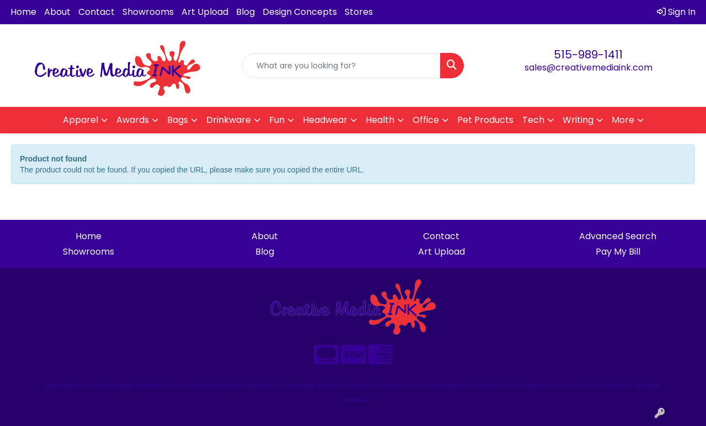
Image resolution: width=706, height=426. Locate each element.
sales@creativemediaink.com (588, 67)
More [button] (623, 120)
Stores (359, 12)
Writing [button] (578, 120)
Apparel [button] (80, 120)
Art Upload (204, 12)
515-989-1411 (588, 54)
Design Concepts (300, 12)
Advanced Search (617, 236)
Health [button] (380, 120)
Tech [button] (533, 120)
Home (23, 12)
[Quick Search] (341, 65)
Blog (245, 12)
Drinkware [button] (228, 120)
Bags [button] (177, 120)
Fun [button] (277, 120)
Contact (96, 12)
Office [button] (426, 120)
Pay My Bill (618, 251)
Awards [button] (132, 120)
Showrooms (148, 12)
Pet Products (485, 120)
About (57, 12)
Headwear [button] (325, 120)
